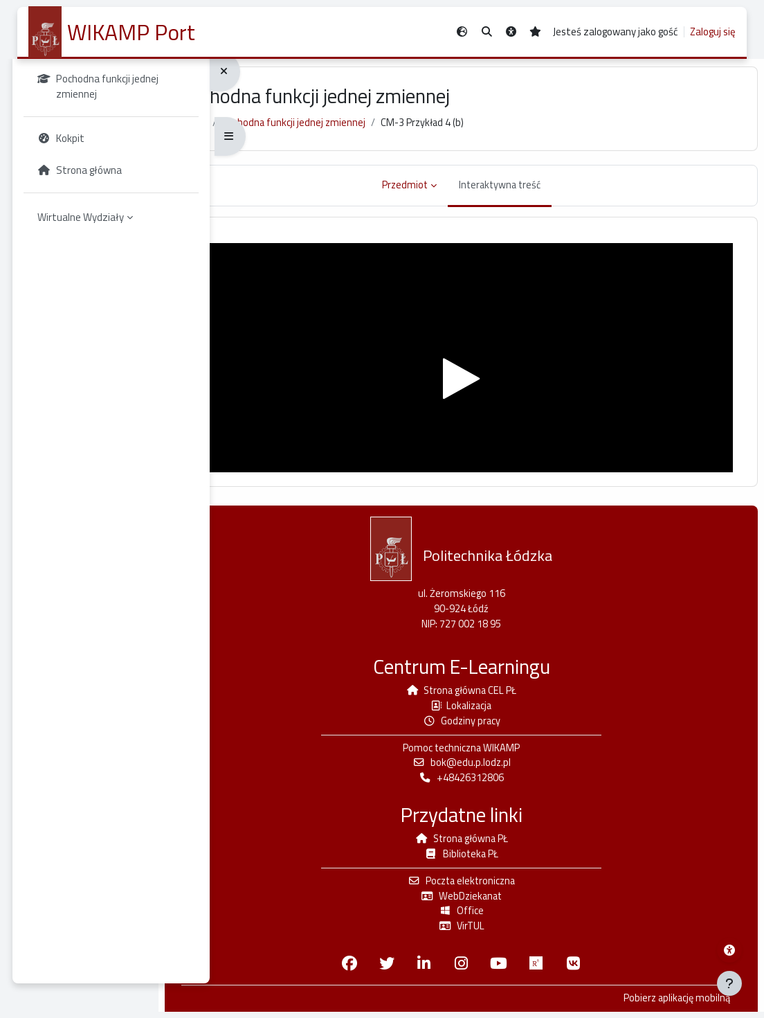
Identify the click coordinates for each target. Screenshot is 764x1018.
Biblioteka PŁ (493, 858)
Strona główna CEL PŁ (493, 691)
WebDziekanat (493, 901)
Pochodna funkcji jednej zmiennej (369, 130)
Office (493, 917)
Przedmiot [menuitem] (434, 191)
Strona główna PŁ (493, 842)
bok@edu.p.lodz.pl (493, 766)
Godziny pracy (493, 723)
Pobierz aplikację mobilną (664, 1004)
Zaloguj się (713, 31)
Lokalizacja (493, 707)
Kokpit (267, 130)
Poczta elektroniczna (493, 885)
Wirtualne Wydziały (85, 238)
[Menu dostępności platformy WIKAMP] (729, 950)
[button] (487, 32)
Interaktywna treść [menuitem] (532, 191)
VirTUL (492, 932)
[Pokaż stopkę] (729, 983)
